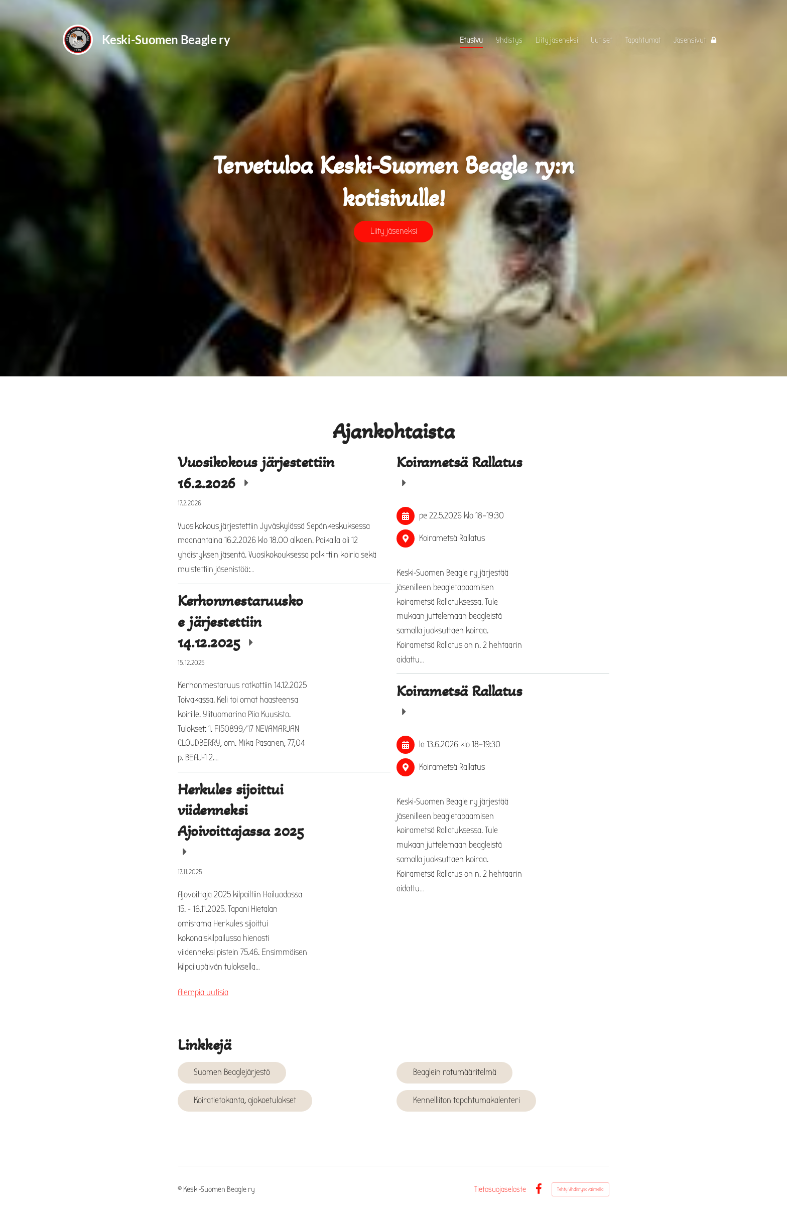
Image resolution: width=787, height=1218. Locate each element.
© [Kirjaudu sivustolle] (180, 1189)
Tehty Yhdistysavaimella (580, 1189)
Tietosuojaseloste (500, 1189)
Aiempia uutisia (203, 992)
